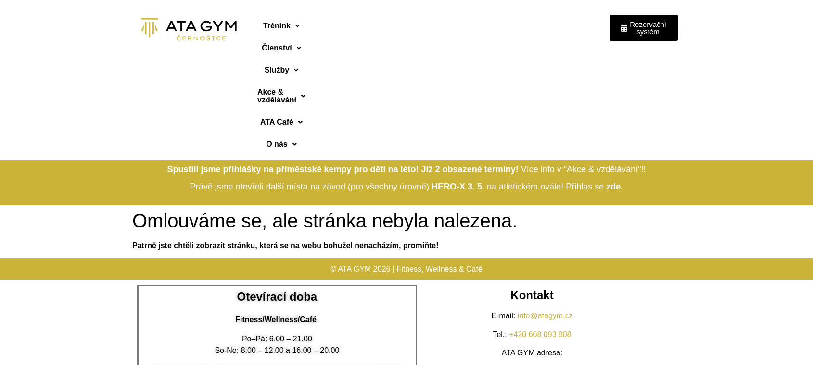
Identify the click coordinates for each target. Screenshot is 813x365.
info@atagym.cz (545, 210)
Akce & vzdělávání (454, 26)
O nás (578, 26)
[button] (280, 26)
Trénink (281, 26)
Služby (384, 26)
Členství (333, 26)
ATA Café (527, 26)
